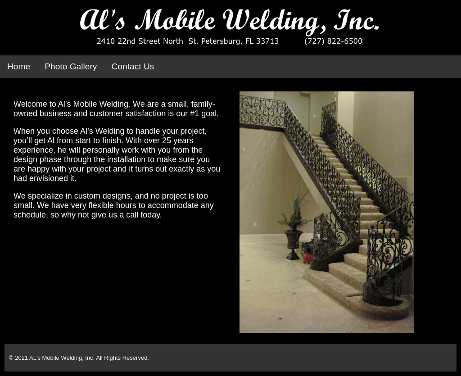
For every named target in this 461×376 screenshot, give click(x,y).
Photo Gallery (71, 66)
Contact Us (132, 66)
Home (18, 66)
